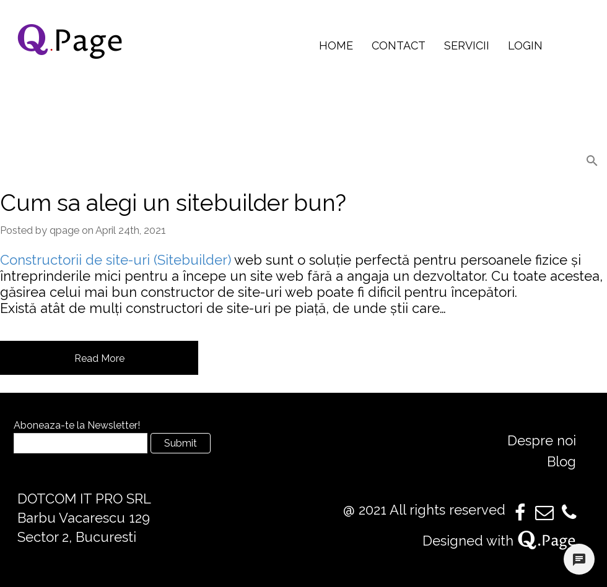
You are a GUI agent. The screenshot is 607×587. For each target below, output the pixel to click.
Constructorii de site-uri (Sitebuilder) (115, 260)
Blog (561, 461)
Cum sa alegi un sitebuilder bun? (173, 202)
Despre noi (541, 440)
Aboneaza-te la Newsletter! (77, 425)
